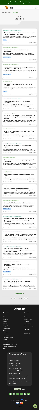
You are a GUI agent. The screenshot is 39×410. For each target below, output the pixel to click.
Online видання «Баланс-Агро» (10, 344)
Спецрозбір (5, 326)
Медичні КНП (6, 335)
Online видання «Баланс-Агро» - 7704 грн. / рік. (19, 381)
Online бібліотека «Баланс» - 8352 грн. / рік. (18, 376)
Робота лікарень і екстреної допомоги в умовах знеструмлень (17, 102)
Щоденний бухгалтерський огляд (12, 47)
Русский (23, 389)
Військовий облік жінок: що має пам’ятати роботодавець (19, 203)
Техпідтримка (27, 321)
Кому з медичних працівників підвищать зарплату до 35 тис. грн (19, 175)
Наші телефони (27, 323)
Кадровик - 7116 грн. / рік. (14, 360)
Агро (4, 330)
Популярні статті (12, 383)
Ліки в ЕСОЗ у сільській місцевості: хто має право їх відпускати (18, 85)
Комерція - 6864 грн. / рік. (14, 363)
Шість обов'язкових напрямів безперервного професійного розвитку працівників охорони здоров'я (19, 189)
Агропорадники (6, 328)
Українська (17, 389)
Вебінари (5, 323)
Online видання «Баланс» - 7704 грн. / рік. (18, 378)
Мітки (4, 348)
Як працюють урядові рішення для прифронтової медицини (17, 146)
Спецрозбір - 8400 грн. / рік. (15, 368)
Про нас (26, 316)
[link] (19, 37)
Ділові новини (9, 81)
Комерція (5, 321)
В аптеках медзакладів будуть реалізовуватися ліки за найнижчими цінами (19, 132)
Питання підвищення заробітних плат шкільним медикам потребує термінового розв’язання (19, 33)
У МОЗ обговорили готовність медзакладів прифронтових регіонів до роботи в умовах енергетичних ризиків (20, 235)
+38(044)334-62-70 (13, 3)
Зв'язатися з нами (28, 319)
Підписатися (25, 3)
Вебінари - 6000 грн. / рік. (14, 373)
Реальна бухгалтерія (8, 337)
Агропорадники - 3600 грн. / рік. (16, 370)
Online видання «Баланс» (9, 341)
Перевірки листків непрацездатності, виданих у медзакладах (17, 265)
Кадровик (5, 332)
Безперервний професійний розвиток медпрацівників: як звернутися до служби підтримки (19, 68)
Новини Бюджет (6, 30)
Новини (4, 47)
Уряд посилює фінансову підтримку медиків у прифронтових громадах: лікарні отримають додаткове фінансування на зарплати (19, 250)
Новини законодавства (10, 113)
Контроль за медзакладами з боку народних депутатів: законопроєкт (19, 161)
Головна (5, 316)
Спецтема (5, 319)
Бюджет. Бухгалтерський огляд (15, 30)
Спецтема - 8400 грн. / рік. (15, 358)
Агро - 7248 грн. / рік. (13, 365)
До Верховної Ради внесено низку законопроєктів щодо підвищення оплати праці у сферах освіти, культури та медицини (19, 117)
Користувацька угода (28, 326)
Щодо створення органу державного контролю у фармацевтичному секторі (17, 282)
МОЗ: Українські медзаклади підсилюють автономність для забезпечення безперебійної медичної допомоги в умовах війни (19, 220)
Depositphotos (27, 333)
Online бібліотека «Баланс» (9, 346)
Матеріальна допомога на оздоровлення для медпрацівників (16, 51)
